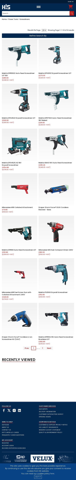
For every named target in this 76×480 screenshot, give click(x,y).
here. (52, 473)
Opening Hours (45, 417)
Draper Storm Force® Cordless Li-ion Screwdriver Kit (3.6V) (17, 338)
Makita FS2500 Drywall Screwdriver (53, 292)
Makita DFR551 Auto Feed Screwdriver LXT (19, 250)
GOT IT (38, 477)
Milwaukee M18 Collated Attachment (17, 207)
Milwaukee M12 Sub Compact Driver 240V (56, 250)
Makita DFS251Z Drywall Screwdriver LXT (55, 73)
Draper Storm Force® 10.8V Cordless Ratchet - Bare (53, 208)
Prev (27, 348)
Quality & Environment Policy (50, 432)
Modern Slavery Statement (49, 430)
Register (5, 443)
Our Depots (43, 409)
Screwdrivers (25, 19)
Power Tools (13, 19)
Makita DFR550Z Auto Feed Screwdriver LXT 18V (18, 74)
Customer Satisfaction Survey (51, 414)
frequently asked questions (13, 435)
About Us (5, 427)
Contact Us (6, 430)
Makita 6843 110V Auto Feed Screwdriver (55, 163)
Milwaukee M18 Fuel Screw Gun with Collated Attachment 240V (16, 293)
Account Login (8, 446)
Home (4, 19)
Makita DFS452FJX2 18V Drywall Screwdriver (11, 164)
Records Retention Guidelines (14, 448)
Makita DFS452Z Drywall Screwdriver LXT (18, 118)
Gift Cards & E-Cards (10, 432)
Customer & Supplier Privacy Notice (53, 425)
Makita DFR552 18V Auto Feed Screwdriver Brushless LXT (56, 338)
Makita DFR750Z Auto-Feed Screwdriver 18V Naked (55, 119)
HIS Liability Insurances (48, 427)
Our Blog (5, 425)
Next (49, 348)
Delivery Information (47, 412)
